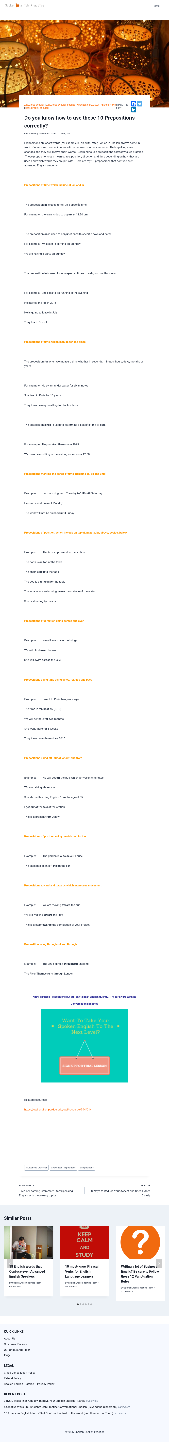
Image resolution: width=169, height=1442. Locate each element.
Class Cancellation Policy (19, 1372)
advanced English (34, 105)
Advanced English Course (60, 105)
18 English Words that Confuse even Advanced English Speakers (27, 1271)
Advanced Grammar (88, 105)
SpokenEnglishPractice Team (41, 133)
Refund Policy (12, 1378)
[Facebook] (133, 103)
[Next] (159, 1263)
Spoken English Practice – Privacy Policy (29, 1384)
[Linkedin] (133, 109)
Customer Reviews (15, 1344)
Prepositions (108, 105)
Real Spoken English (37, 108)
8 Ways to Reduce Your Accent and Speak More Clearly (118, 1190)
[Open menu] (158, 6)
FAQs (7, 1355)
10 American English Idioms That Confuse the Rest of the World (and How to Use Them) (58, 1413)
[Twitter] (139, 103)
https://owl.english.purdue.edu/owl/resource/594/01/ (57, 1109)
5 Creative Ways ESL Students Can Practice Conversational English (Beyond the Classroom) (61, 1407)
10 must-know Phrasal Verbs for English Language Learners (82, 1271)
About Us (9, 1338)
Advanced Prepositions (63, 1167)
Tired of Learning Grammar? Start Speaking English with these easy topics (50, 1190)
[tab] (78, 1304)
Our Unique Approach (17, 1349)
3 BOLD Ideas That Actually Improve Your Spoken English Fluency (44, 1400)
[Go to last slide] (10, 1263)
